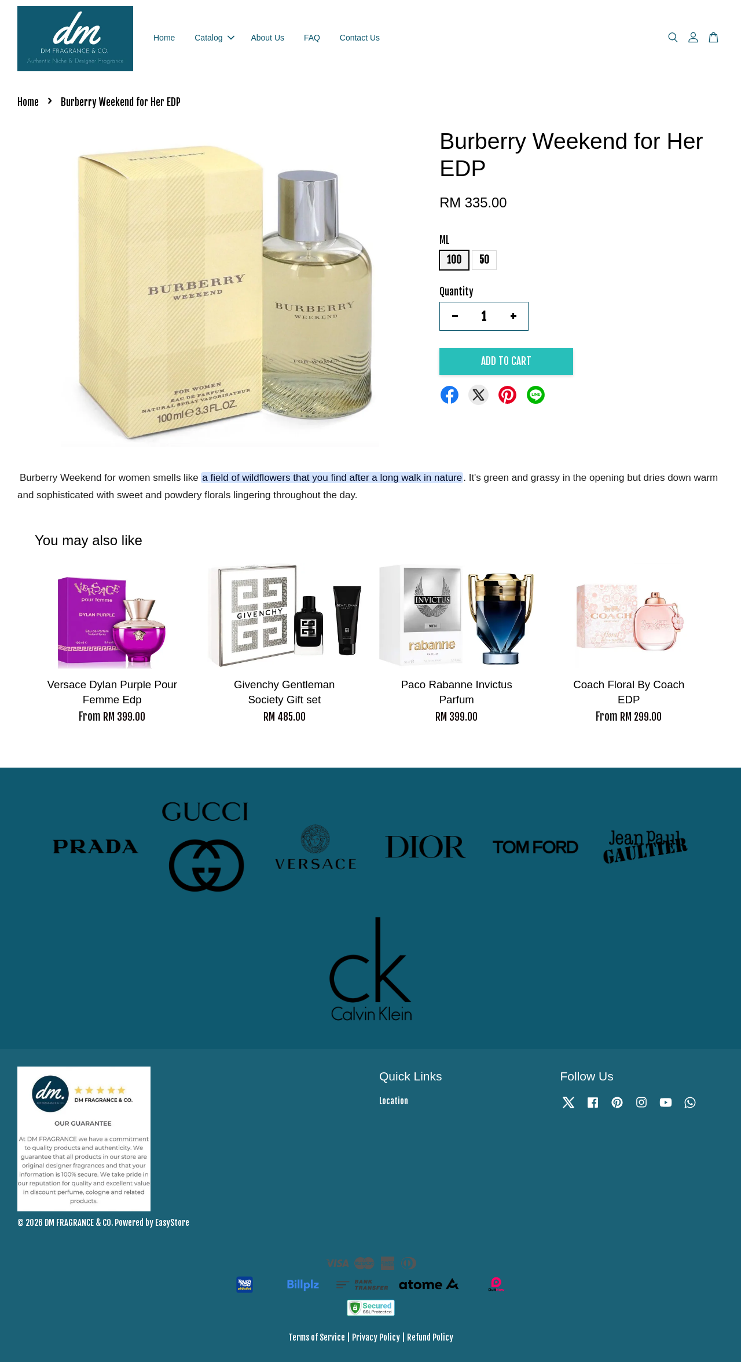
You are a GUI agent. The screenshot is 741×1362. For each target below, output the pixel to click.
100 (454, 260)
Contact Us (360, 37)
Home (164, 37)
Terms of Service (316, 1337)
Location (393, 1101)
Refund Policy (430, 1337)
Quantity (456, 292)
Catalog (214, 37)
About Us (267, 37)
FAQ (312, 37)
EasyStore (172, 1222)
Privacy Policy (376, 1337)
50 (484, 260)
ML (444, 240)
